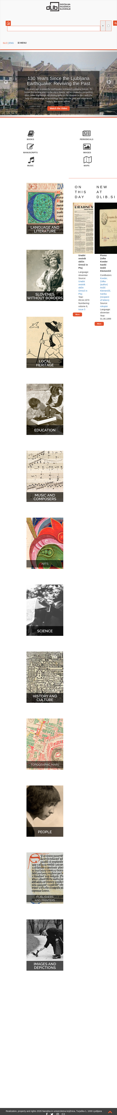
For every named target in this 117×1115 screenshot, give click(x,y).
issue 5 (81, 309)
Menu (22, 43)
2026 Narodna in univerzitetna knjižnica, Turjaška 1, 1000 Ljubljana (69, 1111)
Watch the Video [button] (58, 108)
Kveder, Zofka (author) (104, 281)
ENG (11, 43)
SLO (5, 43)
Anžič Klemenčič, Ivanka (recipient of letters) (105, 293)
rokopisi (104, 306)
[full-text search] (108, 26)
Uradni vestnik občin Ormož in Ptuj (82, 287)
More (77, 314)
